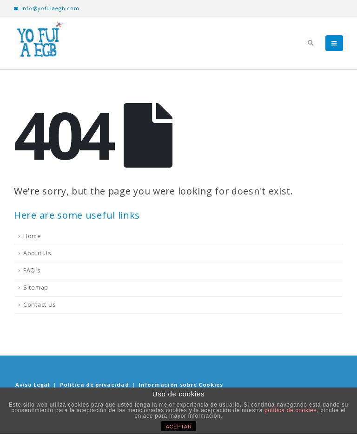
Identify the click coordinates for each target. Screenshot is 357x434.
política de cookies (290, 410)
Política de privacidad (94, 384)
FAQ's (32, 270)
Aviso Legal (32, 384)
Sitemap (35, 287)
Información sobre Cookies (181, 384)
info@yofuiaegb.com (46, 8)
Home (32, 236)
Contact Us (39, 305)
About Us (37, 253)
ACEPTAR (179, 426)
